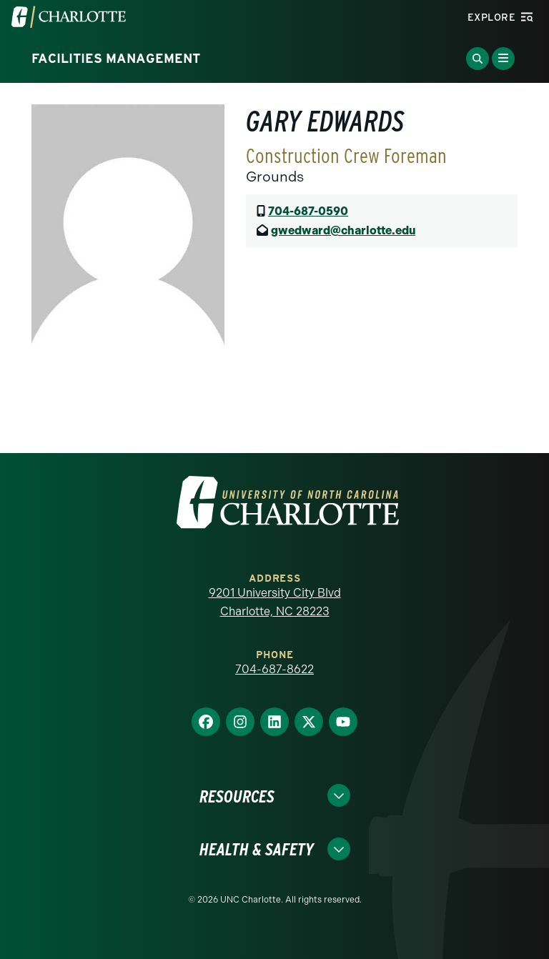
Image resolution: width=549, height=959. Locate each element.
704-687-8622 (274, 669)
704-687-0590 (308, 211)
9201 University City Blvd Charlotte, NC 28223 (275, 602)
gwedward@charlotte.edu (343, 230)
